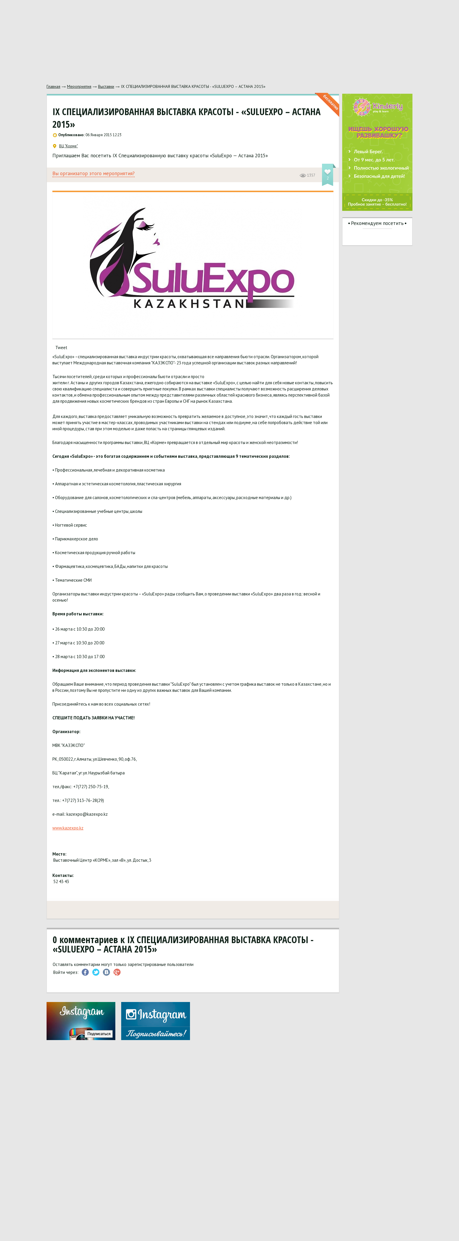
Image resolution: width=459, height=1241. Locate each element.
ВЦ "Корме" (65, 146)
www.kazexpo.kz (67, 828)
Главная (53, 86)
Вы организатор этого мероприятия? (93, 173)
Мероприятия (79, 86)
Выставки (106, 86)
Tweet (61, 347)
